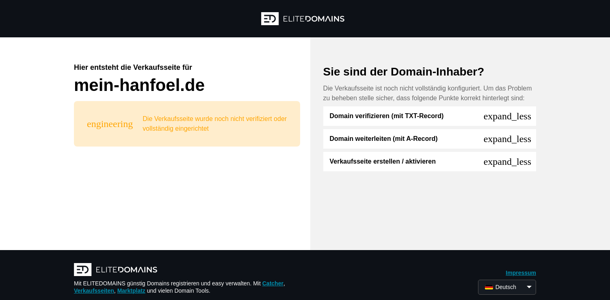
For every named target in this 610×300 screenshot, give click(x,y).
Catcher (272, 283)
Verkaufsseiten (94, 290)
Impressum (521, 273)
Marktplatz (131, 290)
